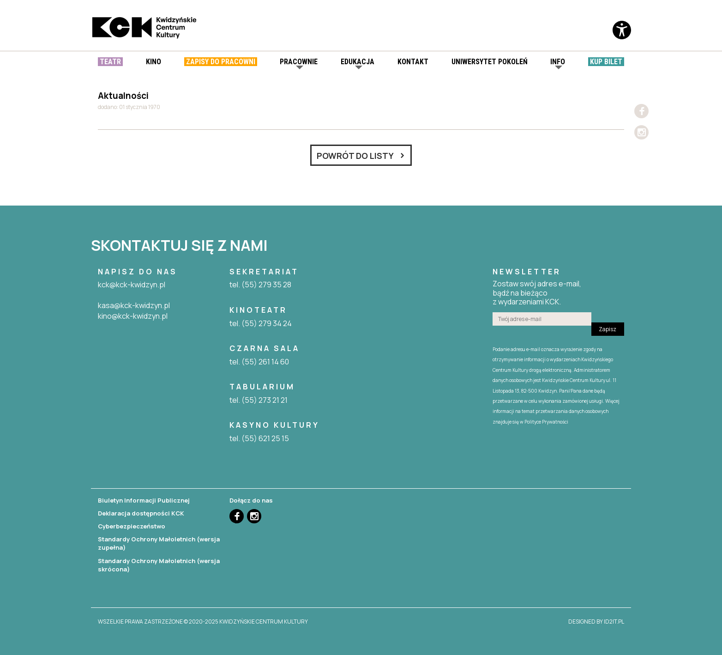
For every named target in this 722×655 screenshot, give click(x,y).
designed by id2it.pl (596, 621)
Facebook (641, 111)
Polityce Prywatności (546, 421)
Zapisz (607, 329)
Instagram (641, 132)
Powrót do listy (355, 155)
